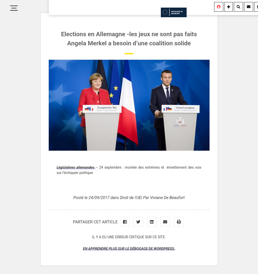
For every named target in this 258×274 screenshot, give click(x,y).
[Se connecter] (218, 7)
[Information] (228, 7)
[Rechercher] (238, 7)
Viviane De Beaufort (167, 197)
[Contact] (248, 7)
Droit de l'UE (130, 197)
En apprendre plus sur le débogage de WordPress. (129, 249)
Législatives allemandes (76, 167)
